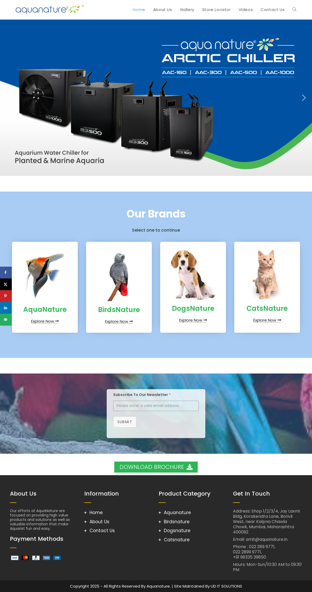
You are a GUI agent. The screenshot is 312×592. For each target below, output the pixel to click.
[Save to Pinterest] (6, 296)
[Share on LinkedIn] (6, 308)
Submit (124, 421)
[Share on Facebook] (6, 272)
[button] (8, 98)
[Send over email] (6, 319)
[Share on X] (6, 284)
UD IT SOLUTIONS (226, 586)
